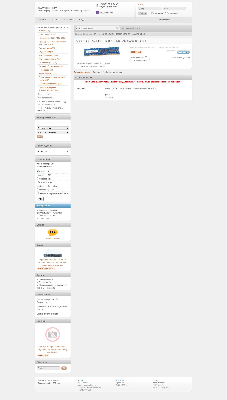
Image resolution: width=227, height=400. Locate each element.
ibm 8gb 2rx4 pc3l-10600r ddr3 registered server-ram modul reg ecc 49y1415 (52, 349)
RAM (95, 34)
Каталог (78, 34)
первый (79, 63)
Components (87, 34)
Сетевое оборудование (51, 66)
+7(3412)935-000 (108, 6)
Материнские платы (50, 59)
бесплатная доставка (181, 58)
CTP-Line (56, 383)
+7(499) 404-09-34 (108, 4)
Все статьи (43, 282)
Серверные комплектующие (52, 27)
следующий (97, 63)
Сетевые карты (48, 63)
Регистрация (157, 13)
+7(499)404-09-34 (94, 387)
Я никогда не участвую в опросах (54, 193)
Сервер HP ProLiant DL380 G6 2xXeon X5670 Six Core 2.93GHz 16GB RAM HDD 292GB (52, 263)
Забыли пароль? (172, 13)
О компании (44, 218)
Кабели (44, 31)
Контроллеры (47, 34)
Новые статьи (45, 279)
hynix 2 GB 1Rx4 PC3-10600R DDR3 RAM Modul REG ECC (122, 34)
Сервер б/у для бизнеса (47, 314)
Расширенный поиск (131, 28)
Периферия (46, 70)
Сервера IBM (45, 175)
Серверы (43, 94)
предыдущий (87, 63)
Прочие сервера (46, 190)
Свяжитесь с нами (47, 216)
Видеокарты (46, 52)
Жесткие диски (48, 55)
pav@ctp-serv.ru (159, 383)
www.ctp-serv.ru (49, 7)
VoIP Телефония (46, 98)
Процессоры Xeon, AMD (52, 38)
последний (106, 63)
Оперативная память (50, 84)
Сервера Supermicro (48, 186)
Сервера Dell (45, 179)
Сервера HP (44, 171)
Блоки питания (47, 73)
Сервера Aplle (45, 182)
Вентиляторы (47, 48)
